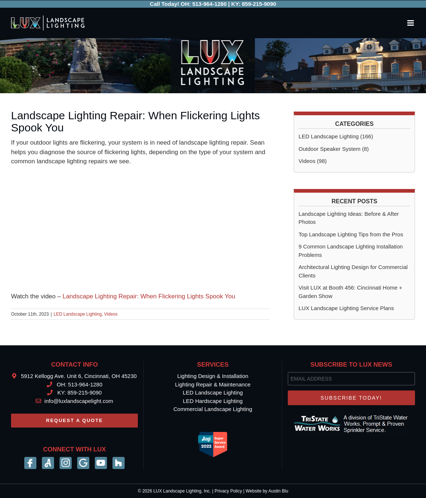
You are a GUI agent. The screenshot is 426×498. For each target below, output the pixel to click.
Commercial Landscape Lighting (212, 409)
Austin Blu (278, 491)
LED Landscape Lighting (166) (335, 136)
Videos (110, 314)
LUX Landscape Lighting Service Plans (346, 308)
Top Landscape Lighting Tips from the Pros (350, 234)
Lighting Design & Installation (212, 376)
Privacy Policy (228, 491)
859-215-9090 (259, 4)
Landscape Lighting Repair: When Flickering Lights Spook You (148, 296)
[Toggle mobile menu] (411, 23)
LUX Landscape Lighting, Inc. (182, 491)
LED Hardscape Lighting (213, 401)
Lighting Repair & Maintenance (212, 384)
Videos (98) (312, 161)
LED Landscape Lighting (78, 314)
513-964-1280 (209, 4)
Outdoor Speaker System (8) (333, 149)
